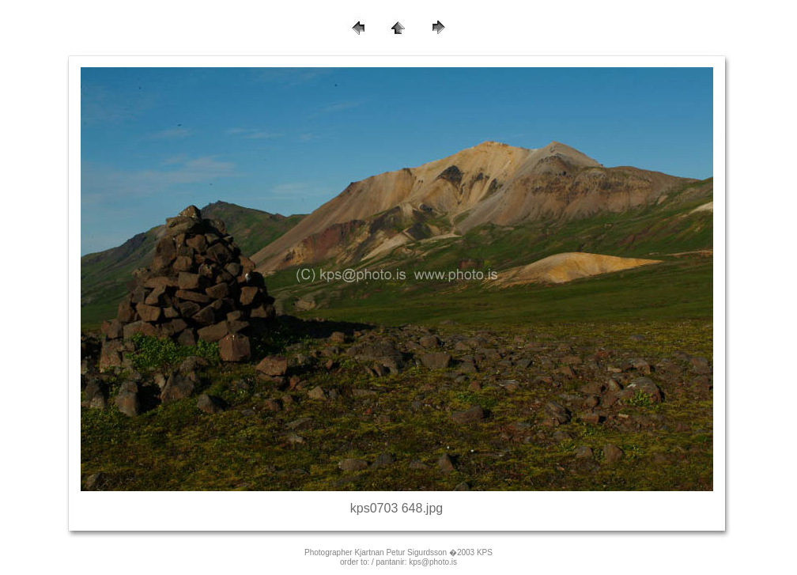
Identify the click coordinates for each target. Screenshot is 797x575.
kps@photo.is (433, 562)
